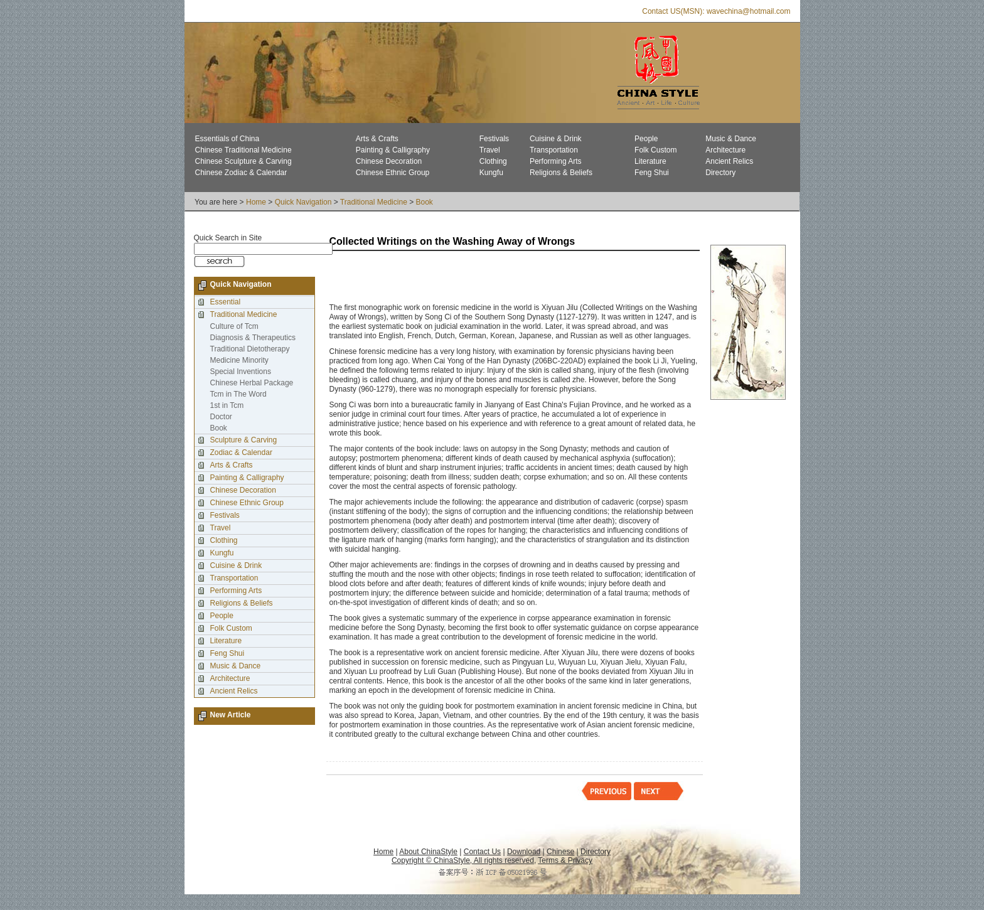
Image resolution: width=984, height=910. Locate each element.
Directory (720, 172)
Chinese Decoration (389, 161)
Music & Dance (730, 138)
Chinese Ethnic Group (392, 172)
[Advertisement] (476, 278)
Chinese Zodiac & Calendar (241, 172)
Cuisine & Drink (556, 138)
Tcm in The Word (238, 394)
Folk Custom (655, 150)
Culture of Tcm (234, 326)
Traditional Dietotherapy (250, 349)
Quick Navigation (303, 202)
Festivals (494, 138)
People (646, 138)
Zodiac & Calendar (241, 452)
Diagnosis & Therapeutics (253, 337)
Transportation (554, 150)
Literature (650, 161)
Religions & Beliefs (561, 172)
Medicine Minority (239, 360)
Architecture (725, 150)
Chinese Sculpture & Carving (243, 161)
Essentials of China (227, 138)
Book (424, 202)
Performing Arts (556, 161)
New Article (230, 714)
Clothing (493, 161)
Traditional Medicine (373, 202)
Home (256, 202)
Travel (489, 150)
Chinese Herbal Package (252, 382)
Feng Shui (651, 172)
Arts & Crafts (377, 138)
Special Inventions (240, 371)
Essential (225, 301)
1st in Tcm (227, 405)
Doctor (221, 416)
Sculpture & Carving (243, 440)
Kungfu (491, 172)
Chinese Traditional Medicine (243, 150)
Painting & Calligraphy (393, 150)
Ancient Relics (729, 161)
